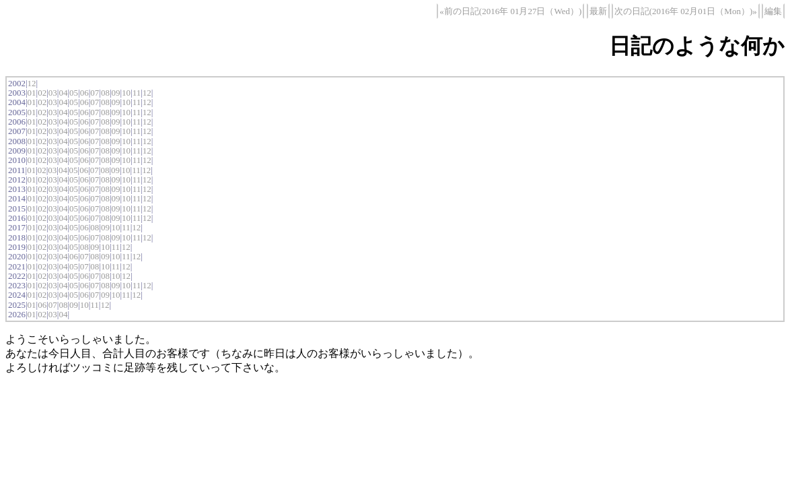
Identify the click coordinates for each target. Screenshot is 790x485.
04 (63, 93)
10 (126, 93)
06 (84, 93)
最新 (598, 11)
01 (32, 93)
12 (32, 83)
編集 (773, 11)
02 (42, 93)
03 (52, 93)
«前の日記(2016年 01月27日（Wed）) (510, 11)
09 (115, 93)
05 (73, 93)
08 (105, 93)
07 (94, 93)
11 (137, 93)
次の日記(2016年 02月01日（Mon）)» (685, 11)
